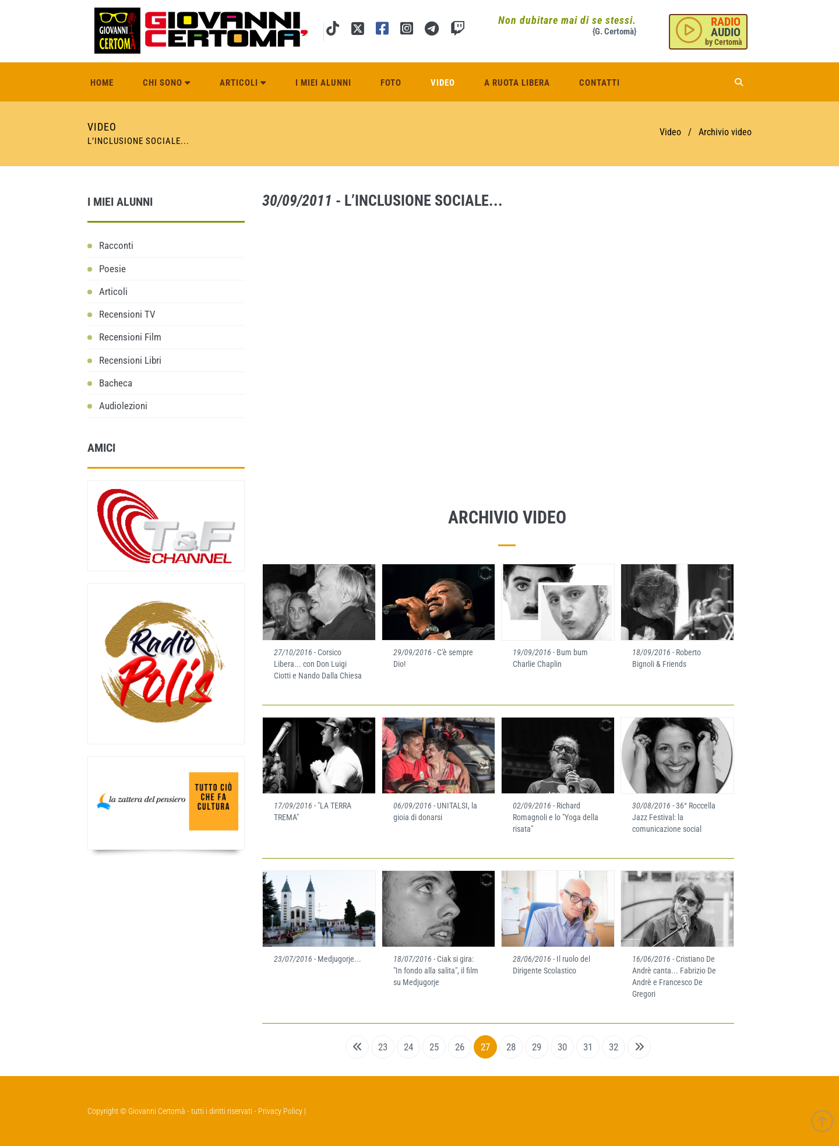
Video (443, 83)
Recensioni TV (127, 314)
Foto (390, 83)
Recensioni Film (130, 337)
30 (562, 1047)
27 (485, 1047)
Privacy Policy (280, 1111)
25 (434, 1047)
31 (588, 1047)
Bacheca (115, 383)
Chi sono (167, 83)
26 (459, 1047)
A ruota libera (517, 83)
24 (408, 1047)
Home (102, 83)
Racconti (116, 245)
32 (613, 1047)
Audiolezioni (123, 406)
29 (536, 1047)
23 (382, 1047)
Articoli (243, 83)
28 (511, 1047)
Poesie (112, 269)
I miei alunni (323, 83)
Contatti (599, 83)
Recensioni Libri (130, 360)
